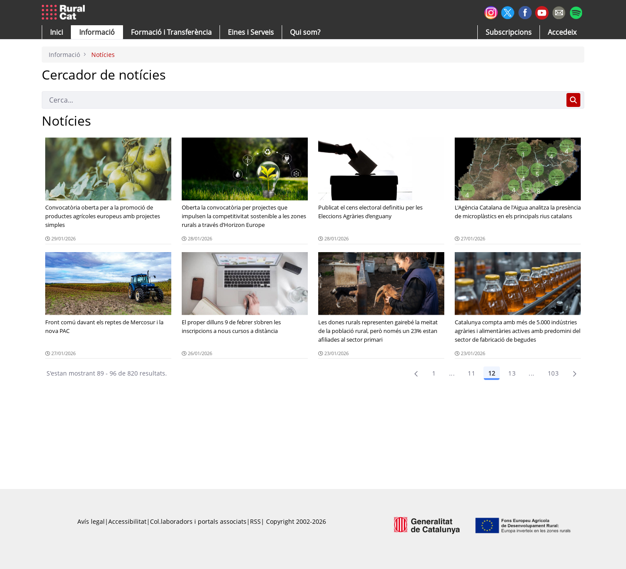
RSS (255, 521)
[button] (56, 32)
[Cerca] (302, 100)
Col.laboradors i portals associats (198, 521)
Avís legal (91, 521)
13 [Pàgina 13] (512, 373)
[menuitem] (171, 32)
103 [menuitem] (553, 373)
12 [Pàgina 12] (491, 373)
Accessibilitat (127, 521)
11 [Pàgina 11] (471, 373)
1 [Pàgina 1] (434, 373)
